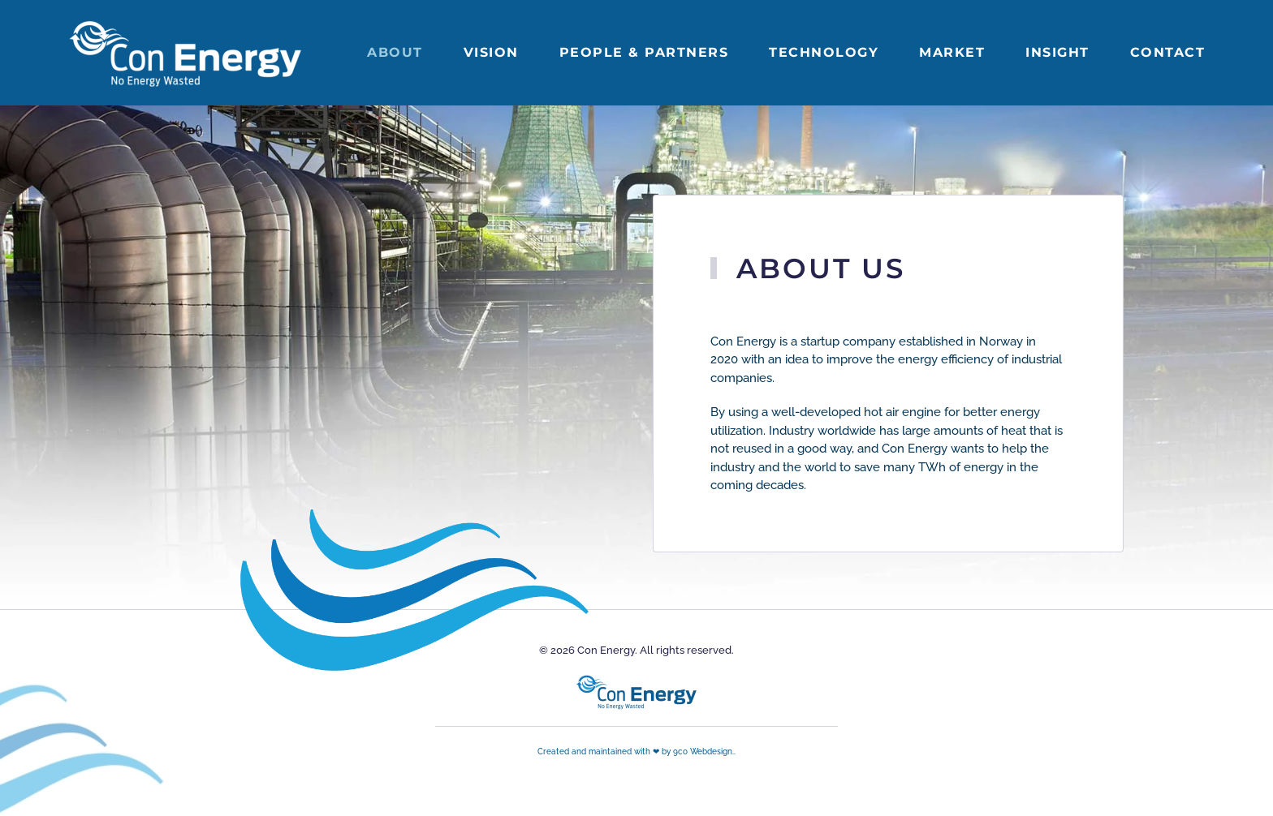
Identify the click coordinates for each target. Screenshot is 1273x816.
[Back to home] (187, 52)
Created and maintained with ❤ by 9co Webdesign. (635, 751)
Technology (823, 52)
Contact (1168, 52)
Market (952, 52)
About (395, 52)
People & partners (644, 52)
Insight (1057, 52)
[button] (11, 652)
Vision (491, 52)
